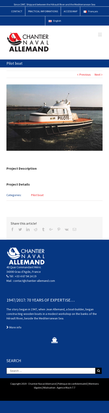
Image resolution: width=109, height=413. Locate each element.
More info (13, 327)
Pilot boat (37, 195)
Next (97, 74)
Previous (85, 74)
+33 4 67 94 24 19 (25, 276)
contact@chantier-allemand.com (34, 281)
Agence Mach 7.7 (66, 387)
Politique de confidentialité (72, 383)
